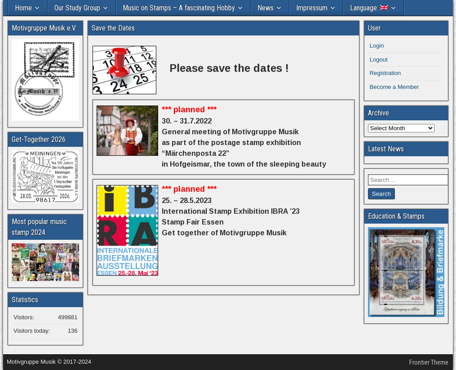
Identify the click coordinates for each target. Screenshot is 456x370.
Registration (385, 73)
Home (23, 8)
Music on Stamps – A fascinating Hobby (179, 8)
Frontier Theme (428, 362)
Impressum (312, 8)
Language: (369, 8)
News (265, 8)
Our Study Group (77, 8)
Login (377, 45)
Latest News (386, 149)
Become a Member (394, 87)
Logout (379, 59)
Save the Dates (113, 28)
